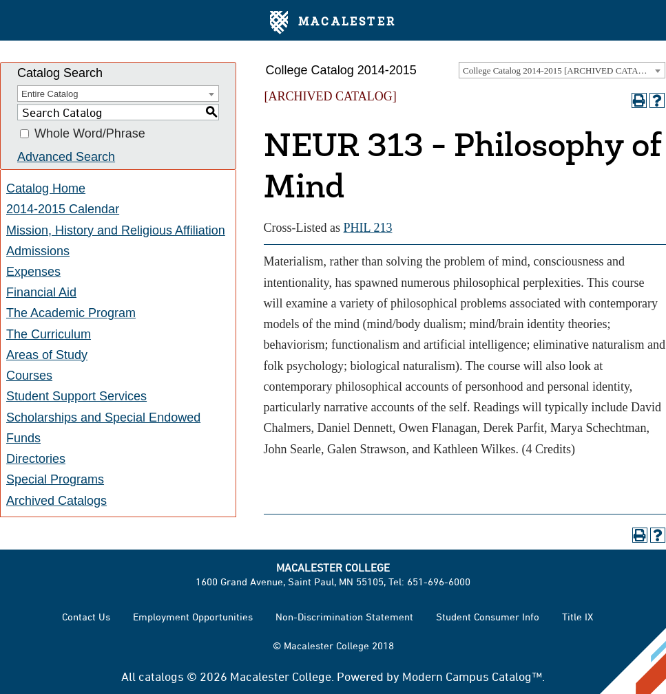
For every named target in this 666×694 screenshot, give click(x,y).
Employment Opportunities (193, 616)
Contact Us (86, 616)
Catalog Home (45, 188)
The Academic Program (71, 313)
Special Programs (55, 479)
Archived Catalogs (56, 501)
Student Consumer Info (487, 616)
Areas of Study (46, 355)
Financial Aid (41, 292)
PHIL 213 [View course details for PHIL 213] (368, 228)
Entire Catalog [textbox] (49, 94)
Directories (35, 459)
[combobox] (562, 70)
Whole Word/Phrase (89, 134)
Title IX (577, 616)
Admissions (38, 251)
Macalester (333, 22)
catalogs (161, 676)
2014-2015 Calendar (62, 209)
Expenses (33, 272)
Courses (29, 375)
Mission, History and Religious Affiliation (115, 230)
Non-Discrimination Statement (344, 616)
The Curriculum (48, 334)
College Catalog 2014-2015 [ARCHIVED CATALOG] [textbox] (561, 70)
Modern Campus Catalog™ (472, 676)
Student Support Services (76, 396)
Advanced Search (66, 157)
